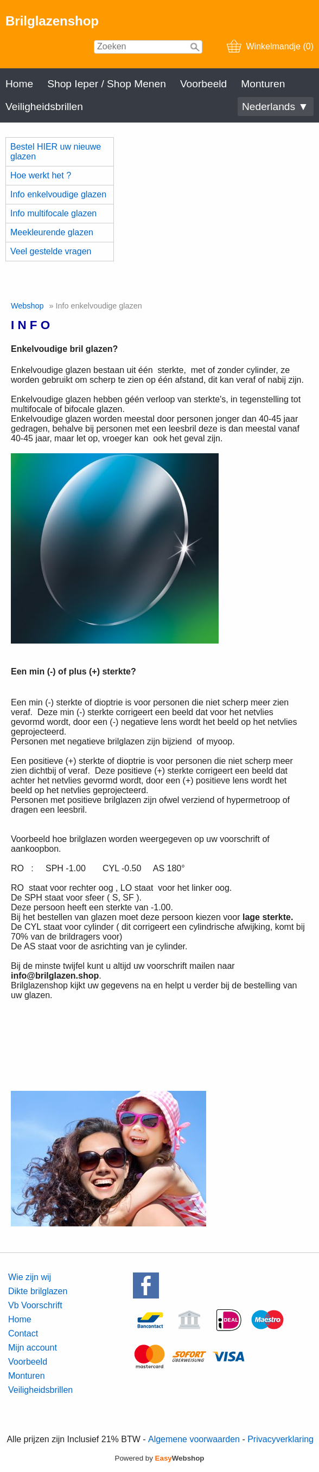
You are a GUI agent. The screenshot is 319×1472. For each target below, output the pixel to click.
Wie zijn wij (29, 1277)
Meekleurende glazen (51, 232)
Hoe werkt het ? (40, 175)
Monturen (263, 83)
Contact (23, 1333)
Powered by (160, 1458)
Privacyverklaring (280, 1439)
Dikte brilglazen (37, 1291)
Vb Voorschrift (35, 1305)
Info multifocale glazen (53, 213)
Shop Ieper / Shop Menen (106, 83)
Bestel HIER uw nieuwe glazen (55, 151)
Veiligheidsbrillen (44, 106)
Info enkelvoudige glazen (58, 194)
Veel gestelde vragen (50, 251)
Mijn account (32, 1347)
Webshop (27, 305)
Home (19, 83)
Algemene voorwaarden (194, 1439)
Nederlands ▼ (275, 106)
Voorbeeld (203, 83)
